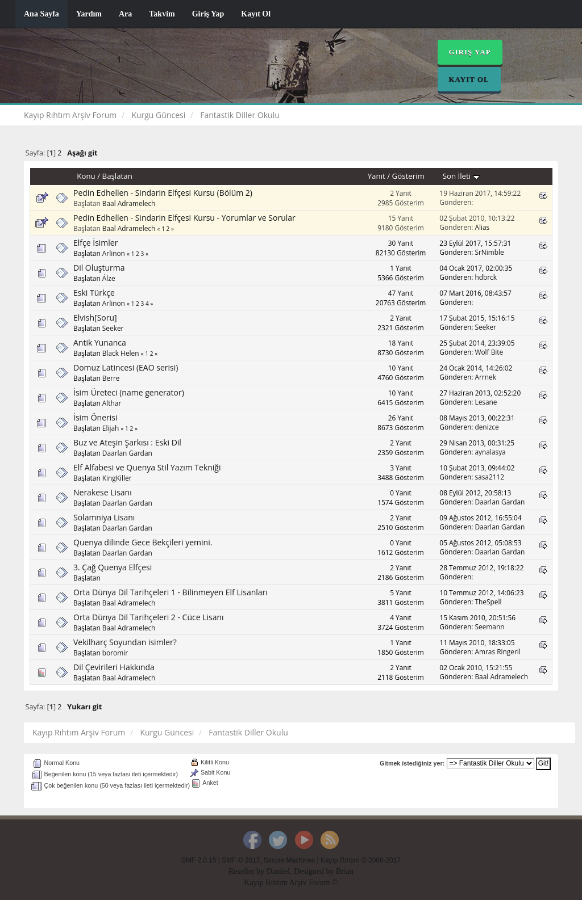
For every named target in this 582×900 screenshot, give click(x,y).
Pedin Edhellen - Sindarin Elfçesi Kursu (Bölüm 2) (162, 192)
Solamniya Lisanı (104, 517)
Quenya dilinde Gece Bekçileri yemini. (142, 542)
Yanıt (376, 176)
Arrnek (485, 376)
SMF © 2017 (241, 860)
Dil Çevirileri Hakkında (114, 667)
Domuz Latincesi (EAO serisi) (125, 367)
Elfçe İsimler (95, 242)
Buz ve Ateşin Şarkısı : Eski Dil (127, 442)
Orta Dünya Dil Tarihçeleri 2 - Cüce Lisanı (148, 617)
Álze (108, 278)
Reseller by (247, 871)
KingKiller (117, 477)
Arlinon (113, 253)
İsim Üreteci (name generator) (128, 392)
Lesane (486, 401)
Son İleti (461, 176)
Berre (111, 377)
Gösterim (408, 176)
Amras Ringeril (497, 651)
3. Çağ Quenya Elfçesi (112, 567)
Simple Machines (289, 860)
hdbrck (486, 276)
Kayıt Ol (256, 14)
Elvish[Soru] (95, 317)
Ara (125, 14)
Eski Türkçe (94, 292)
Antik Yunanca (99, 342)
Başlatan (117, 176)
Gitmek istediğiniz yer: (412, 763)
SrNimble (489, 251)
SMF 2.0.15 (198, 860)
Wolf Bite (489, 351)
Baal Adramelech (129, 203)
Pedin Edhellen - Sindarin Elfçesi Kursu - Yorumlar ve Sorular (184, 217)
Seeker (113, 328)
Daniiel (278, 871)
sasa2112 (489, 476)
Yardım (89, 14)
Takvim (161, 14)
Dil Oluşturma (99, 267)
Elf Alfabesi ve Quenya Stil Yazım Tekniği (147, 467)
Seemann (489, 626)
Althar (112, 402)
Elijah (110, 427)
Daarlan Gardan (127, 452)
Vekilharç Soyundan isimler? (125, 642)
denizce (486, 426)
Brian (345, 871)
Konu (86, 176)
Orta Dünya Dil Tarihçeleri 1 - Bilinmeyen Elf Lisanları (170, 592)
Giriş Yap (208, 14)
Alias (482, 227)
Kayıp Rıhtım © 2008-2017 (361, 860)
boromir (115, 652)
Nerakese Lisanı (102, 492)
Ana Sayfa (41, 14)
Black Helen (120, 353)
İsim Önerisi (95, 417)
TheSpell (488, 601)
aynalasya (490, 451)
